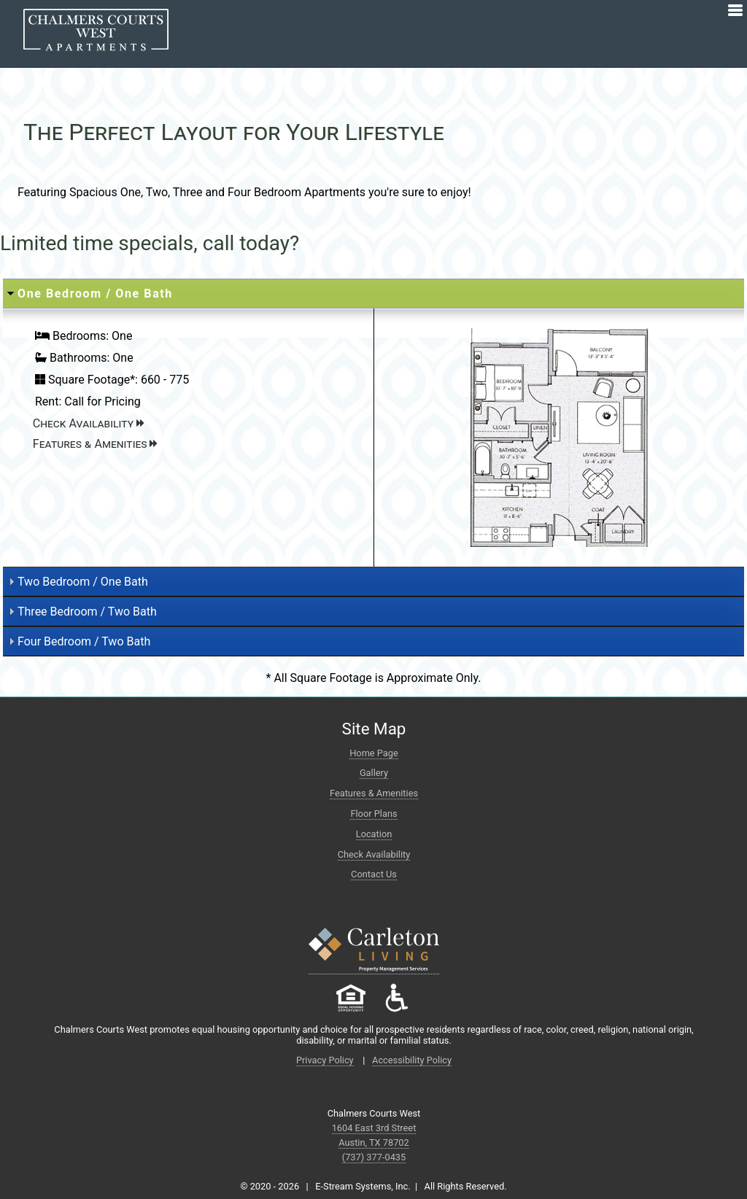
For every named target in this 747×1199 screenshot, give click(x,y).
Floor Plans (373, 813)
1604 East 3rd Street (374, 1127)
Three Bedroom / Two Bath (87, 611)
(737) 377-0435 (374, 1157)
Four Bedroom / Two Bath (84, 641)
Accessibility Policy (412, 1060)
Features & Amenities (95, 444)
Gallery (374, 772)
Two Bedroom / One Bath (83, 582)
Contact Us (374, 874)
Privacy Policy (325, 1060)
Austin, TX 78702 (373, 1142)
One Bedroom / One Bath (95, 293)
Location (374, 834)
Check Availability (88, 423)
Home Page (373, 753)
